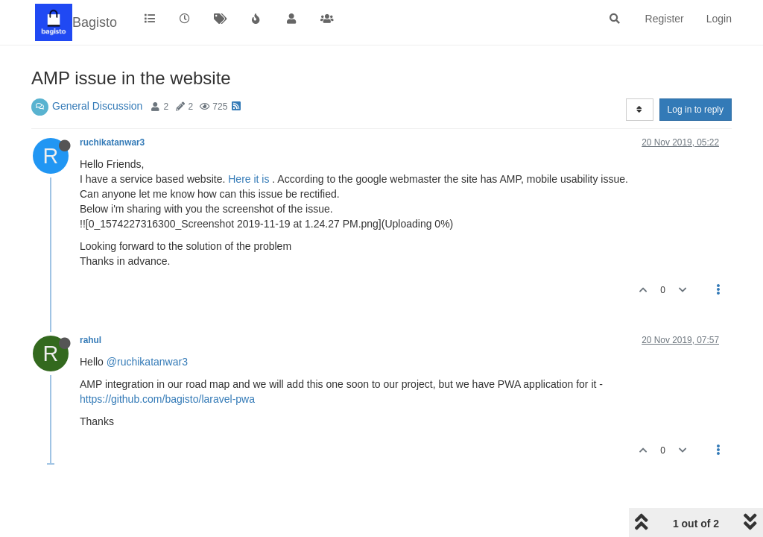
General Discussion (97, 106)
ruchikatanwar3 (112, 142)
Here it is (248, 179)
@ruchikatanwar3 (147, 362)
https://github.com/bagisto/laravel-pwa (167, 399)
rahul (90, 340)
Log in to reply (696, 109)
